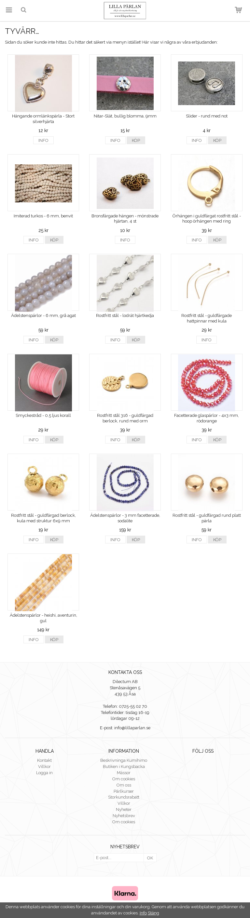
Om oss (124, 785)
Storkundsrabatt (123, 797)
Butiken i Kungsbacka (124, 766)
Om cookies (123, 778)
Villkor (44, 766)
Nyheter (124, 809)
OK (150, 858)
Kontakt (44, 760)
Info (43, 140)
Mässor (124, 772)
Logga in (44, 772)
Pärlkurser (124, 791)
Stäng (153, 913)
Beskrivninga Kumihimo (123, 760)
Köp (136, 140)
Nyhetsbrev (124, 815)
